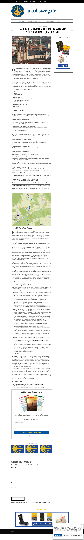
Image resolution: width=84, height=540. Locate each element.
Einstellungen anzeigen (76, 535)
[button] (81, 524)
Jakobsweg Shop (33, 1)
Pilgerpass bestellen (43, 1)
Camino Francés (32, 21)
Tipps (41, 21)
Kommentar (14, 467)
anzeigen (17, 106)
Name (12, 482)
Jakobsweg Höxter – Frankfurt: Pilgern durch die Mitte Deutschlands (45, 455)
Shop (64, 21)
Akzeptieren (57, 535)
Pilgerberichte (50, 21)
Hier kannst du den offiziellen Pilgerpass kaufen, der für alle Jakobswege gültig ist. (30, 384)
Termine (58, 21)
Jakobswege (22, 21)
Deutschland (28, 24)
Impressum (75, 537)
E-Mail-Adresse (14, 487)
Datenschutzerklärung (69, 537)
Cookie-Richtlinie (62, 537)
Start (23, 24)
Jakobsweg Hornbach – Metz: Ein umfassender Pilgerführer (32, 455)
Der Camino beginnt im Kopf (17, 453)
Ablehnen (66, 535)
